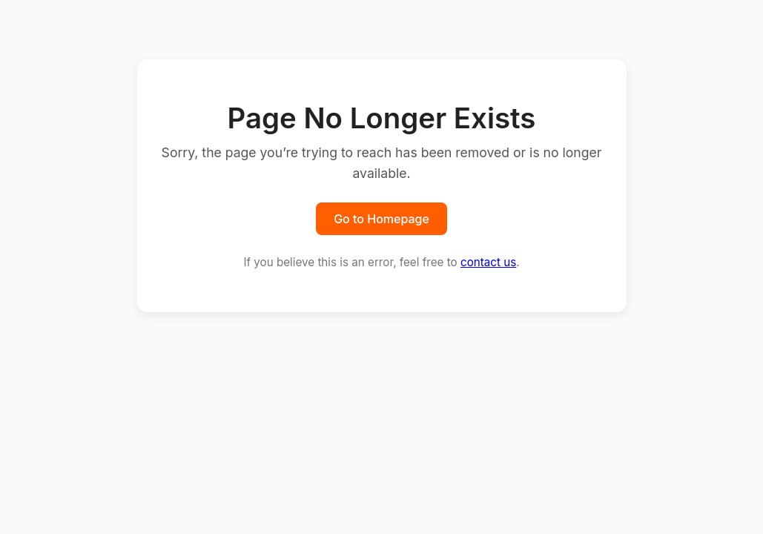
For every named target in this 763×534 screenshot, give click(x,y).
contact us (488, 262)
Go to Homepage (381, 218)
